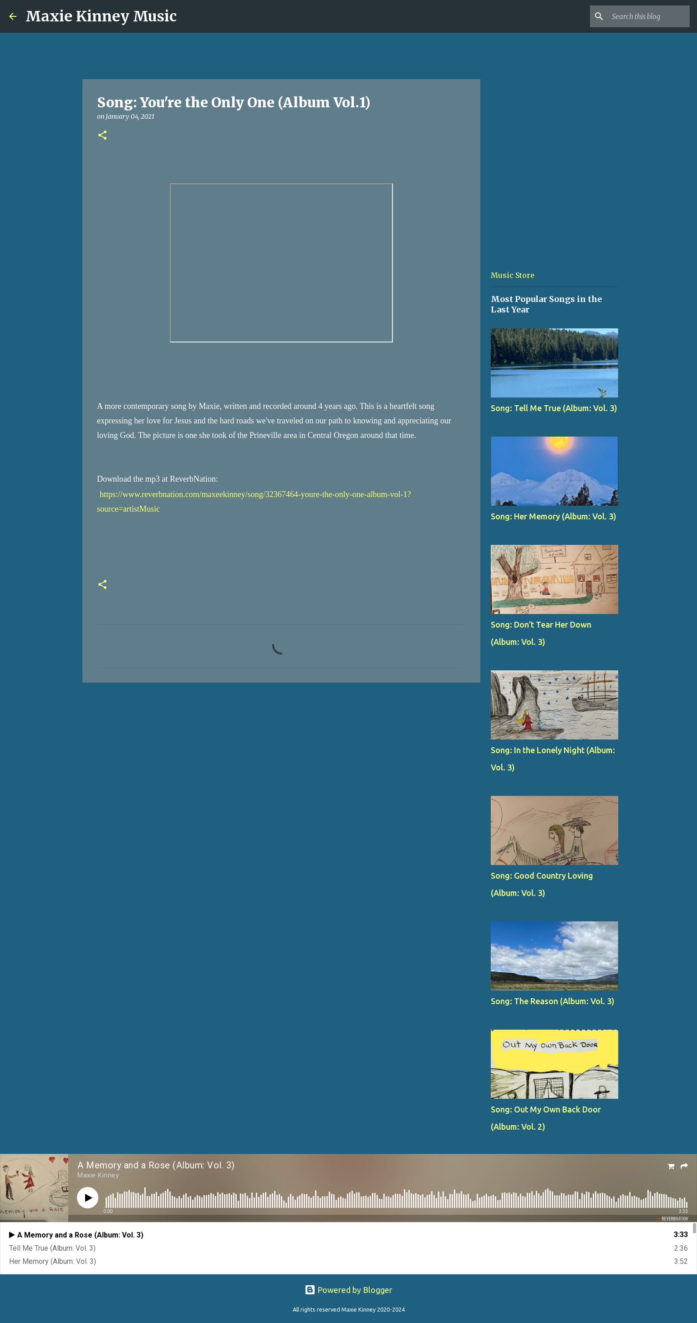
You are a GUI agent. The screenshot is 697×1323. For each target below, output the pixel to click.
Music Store (512, 275)
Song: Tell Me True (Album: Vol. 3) (554, 407)
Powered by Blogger (348, 1289)
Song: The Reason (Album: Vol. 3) (553, 1001)
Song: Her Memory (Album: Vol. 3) (553, 516)
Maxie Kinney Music (101, 16)
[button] (102, 136)
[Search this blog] (642, 16)
